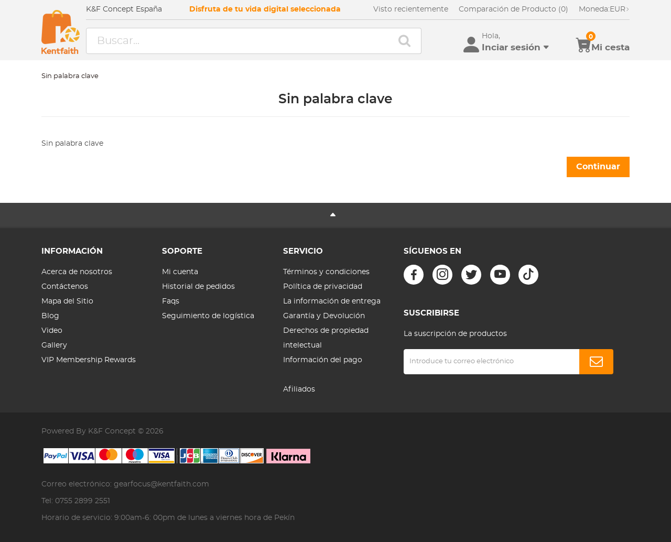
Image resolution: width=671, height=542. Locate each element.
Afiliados (299, 389)
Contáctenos (64, 286)
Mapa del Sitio (67, 301)
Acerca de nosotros (76, 272)
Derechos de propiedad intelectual (326, 338)
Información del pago (322, 360)
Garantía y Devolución (324, 316)
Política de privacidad (322, 286)
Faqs (170, 301)
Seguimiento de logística (208, 316)
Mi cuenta (180, 272)
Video (51, 330)
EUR (604, 9)
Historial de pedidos (198, 286)
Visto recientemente (410, 9)
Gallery (54, 345)
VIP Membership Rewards (88, 360)
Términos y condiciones (326, 272)
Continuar (598, 166)
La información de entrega (332, 301)
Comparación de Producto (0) (513, 9)
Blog (50, 316)
